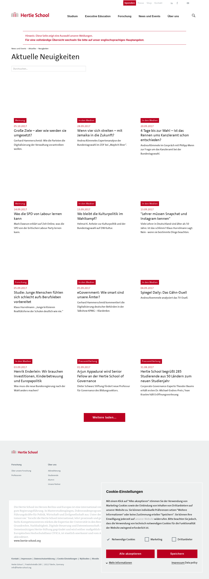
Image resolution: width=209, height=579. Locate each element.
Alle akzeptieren (133, 553)
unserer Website (148, 519)
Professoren (16, 475)
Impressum (26, 559)
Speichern (178, 553)
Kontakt (158, 2)
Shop (149, 2)
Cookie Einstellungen (67, 559)
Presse (141, 2)
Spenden (129, 3)
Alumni (51, 479)
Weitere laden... (104, 417)
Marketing (156, 539)
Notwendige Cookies (124, 539)
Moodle (95, 559)
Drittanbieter (183, 539)
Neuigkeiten (43, 48)
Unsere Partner (54, 484)
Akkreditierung (54, 470)
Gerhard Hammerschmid (91, 302)
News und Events (18, 48)
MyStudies (84, 559)
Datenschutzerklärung (44, 559)
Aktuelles (32, 48)
